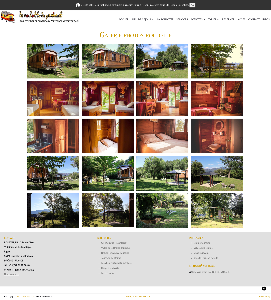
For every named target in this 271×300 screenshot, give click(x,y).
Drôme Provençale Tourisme (115, 253)
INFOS (266, 19)
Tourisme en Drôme (111, 258)
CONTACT (254, 19)
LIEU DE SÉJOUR (143, 19)
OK (192, 5)
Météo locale (108, 273)
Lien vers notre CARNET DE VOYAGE (211, 272)
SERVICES (182, 19)
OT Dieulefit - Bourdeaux (113, 242)
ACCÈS (241, 19)
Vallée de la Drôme (203, 248)
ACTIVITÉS (198, 19)
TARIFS (213, 19)
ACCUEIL (124, 19)
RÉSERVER (228, 19)
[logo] (5, 17)
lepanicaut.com (201, 253)
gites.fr (197, 258)
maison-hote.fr (210, 258)
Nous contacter (11, 274)
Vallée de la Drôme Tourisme (115, 248)
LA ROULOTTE (165, 19)
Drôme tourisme (202, 242)
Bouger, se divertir (110, 268)
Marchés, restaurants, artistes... (116, 263)
